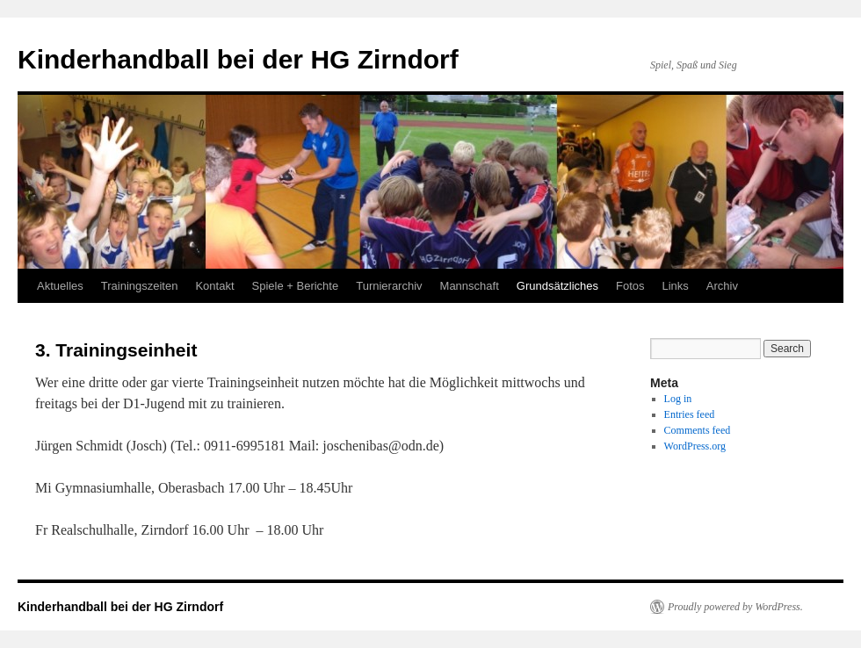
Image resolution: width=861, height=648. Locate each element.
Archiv (722, 285)
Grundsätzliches (557, 285)
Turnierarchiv (389, 285)
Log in (678, 398)
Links (675, 285)
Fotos (630, 285)
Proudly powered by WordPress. (735, 607)
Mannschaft (469, 285)
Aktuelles (60, 285)
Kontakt (214, 285)
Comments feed (697, 430)
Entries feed (689, 414)
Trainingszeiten (139, 285)
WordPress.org (695, 446)
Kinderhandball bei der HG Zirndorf (238, 59)
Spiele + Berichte (295, 285)
